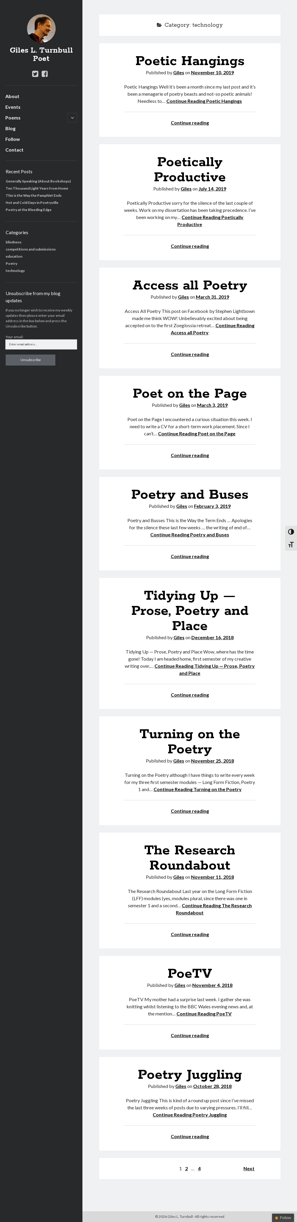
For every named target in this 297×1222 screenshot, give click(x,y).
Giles (178, 72)
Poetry (11, 263)
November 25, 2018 (212, 760)
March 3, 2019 (212, 405)
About (12, 96)
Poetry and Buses (189, 494)
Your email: (15, 337)
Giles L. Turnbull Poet (41, 55)
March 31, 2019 (212, 297)
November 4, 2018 (212, 985)
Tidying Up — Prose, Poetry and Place (189, 611)
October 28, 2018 (212, 1086)
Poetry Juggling (190, 1075)
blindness (13, 242)
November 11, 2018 (212, 877)
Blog (10, 128)
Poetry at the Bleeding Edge (28, 209)
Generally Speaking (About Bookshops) (38, 181)
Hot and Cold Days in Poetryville (32, 202)
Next (248, 1168)
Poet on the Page (190, 393)
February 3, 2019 (212, 506)
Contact (14, 149)
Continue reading (190, 122)
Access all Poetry (189, 285)
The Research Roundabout (189, 858)
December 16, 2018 (212, 637)
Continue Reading (204, 101)
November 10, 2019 (212, 72)
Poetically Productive (190, 170)
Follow (12, 139)
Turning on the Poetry (190, 742)
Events (13, 107)
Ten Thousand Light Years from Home (37, 188)
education (14, 256)
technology (15, 270)
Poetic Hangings (189, 61)
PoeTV (190, 973)
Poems (13, 117)
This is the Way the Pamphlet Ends (34, 195)
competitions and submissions (31, 249)
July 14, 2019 (212, 188)
